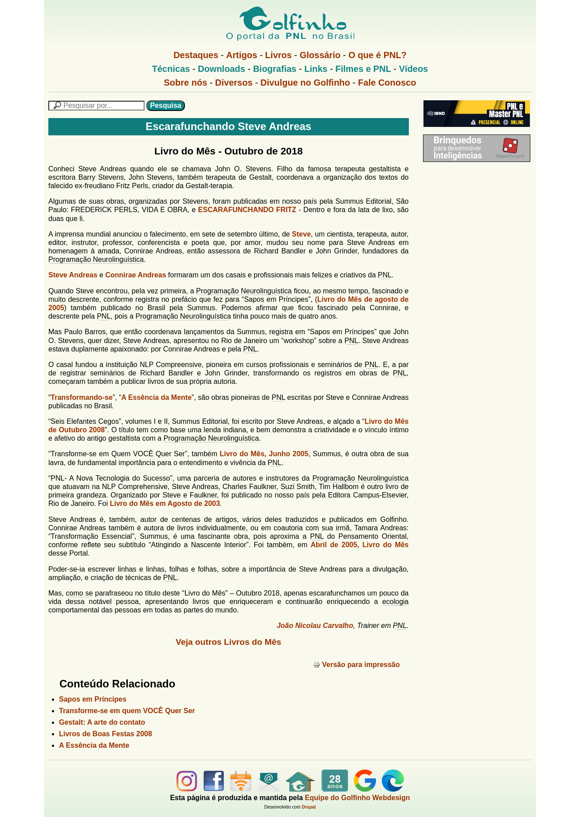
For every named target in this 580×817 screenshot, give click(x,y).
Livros (278, 55)
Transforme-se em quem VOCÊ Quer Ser (127, 710)
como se (79, 593)
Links (315, 69)
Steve (301, 234)
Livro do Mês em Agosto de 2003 (165, 503)
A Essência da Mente (156, 397)
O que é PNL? (378, 55)
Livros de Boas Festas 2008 (105, 734)
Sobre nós (186, 82)
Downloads (221, 69)
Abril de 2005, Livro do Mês (360, 545)
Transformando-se (82, 397)
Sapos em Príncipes (92, 699)
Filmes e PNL (363, 69)
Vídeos (413, 69)
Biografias (275, 69)
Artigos (241, 55)
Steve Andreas (73, 275)
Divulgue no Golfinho (305, 82)
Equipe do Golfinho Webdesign (357, 797)
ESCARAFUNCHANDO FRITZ (247, 209)
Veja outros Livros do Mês (228, 642)
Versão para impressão (356, 664)
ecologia (395, 601)
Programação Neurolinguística (96, 259)
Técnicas (171, 69)
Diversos (234, 82)
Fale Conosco (387, 82)
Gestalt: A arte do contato (102, 722)
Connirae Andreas (135, 275)
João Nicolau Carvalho (315, 625)
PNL (385, 275)
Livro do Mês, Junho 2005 (264, 454)
